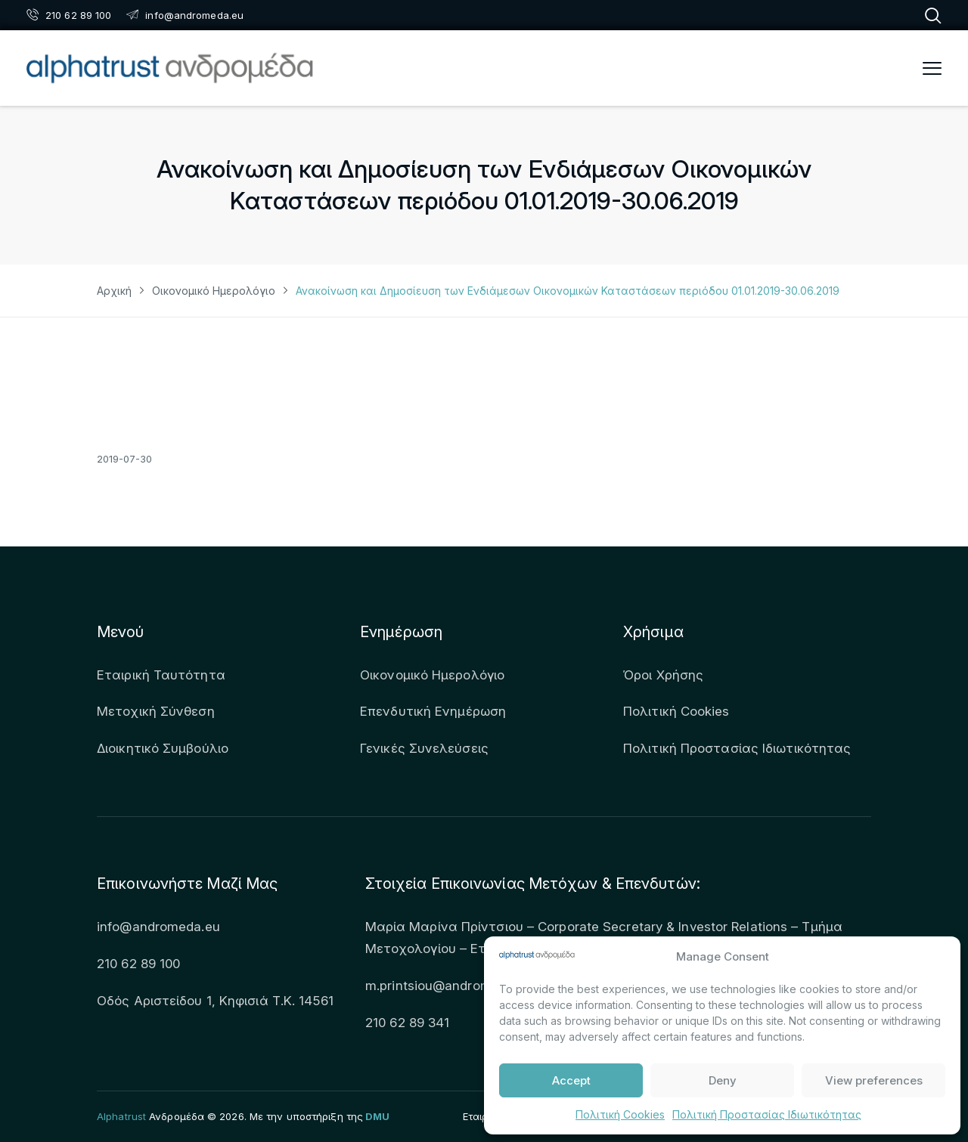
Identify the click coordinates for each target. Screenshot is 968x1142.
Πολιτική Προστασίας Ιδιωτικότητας (766, 1114)
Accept (571, 1080)
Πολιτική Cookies (620, 1114)
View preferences (874, 1080)
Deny (723, 1080)
